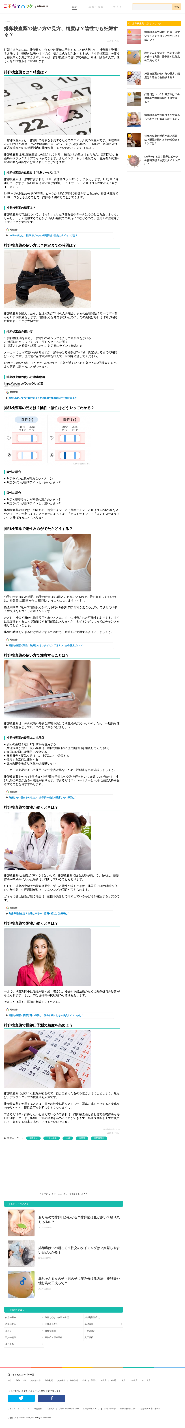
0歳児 (103, 1380)
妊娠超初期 (35, 1380)
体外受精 (9, 1344)
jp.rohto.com (14, 386)
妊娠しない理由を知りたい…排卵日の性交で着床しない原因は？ (43, 797)
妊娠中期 (61, 1380)
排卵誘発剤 (90, 1331)
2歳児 (123, 1380)
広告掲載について (91, 1408)
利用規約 (50, 1408)
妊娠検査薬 (10, 1324)
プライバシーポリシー (69, 1408)
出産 (84, 1380)
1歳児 (113, 1380)
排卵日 (82, 1138)
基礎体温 (33, 1138)
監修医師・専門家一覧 (150, 1408)
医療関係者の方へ (128, 1408)
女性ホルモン (51, 1324)
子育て (117, 6)
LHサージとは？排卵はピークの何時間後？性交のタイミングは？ (43, 235)
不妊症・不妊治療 (53, 1337)
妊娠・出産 (96, 6)
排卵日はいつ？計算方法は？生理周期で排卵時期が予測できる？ (43, 398)
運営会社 (38, 1408)
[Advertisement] (31, 1167)
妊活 (74, 6)
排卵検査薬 (99, 1138)
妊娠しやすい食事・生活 (57, 1317)
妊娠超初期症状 (92, 1317)
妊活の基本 (52, 1138)
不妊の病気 (10, 1337)
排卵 (68, 1138)
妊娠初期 (49, 1380)
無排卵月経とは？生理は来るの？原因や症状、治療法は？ (39, 913)
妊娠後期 (74, 1380)
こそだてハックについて (18, 1408)
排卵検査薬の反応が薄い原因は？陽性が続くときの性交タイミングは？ (46, 1015)
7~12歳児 (146, 1380)
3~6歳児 (133, 1380)
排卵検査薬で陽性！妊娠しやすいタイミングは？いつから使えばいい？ (46, 645)
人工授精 (89, 1337)
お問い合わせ (110, 1408)
